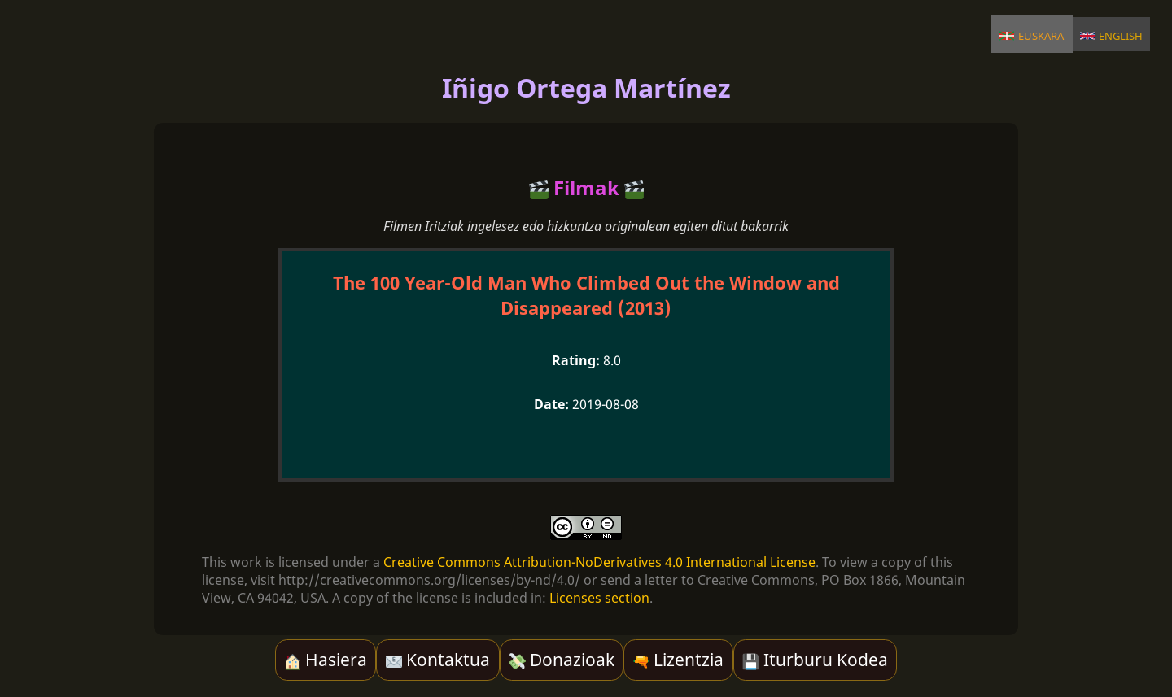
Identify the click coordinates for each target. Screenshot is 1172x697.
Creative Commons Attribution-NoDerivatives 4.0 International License (599, 562)
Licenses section (599, 598)
